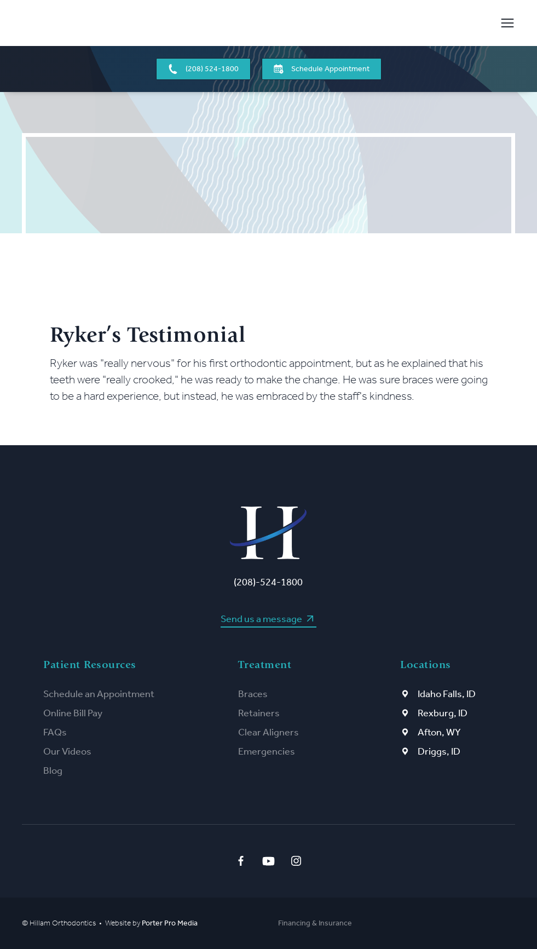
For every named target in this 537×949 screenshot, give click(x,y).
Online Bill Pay (72, 713)
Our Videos (67, 751)
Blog (52, 770)
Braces (253, 694)
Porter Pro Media (170, 923)
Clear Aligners (268, 732)
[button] (503, 22)
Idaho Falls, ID (447, 694)
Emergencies (266, 751)
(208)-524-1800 (268, 582)
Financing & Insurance (315, 923)
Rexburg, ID (442, 713)
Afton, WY (439, 732)
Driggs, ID (439, 751)
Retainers (259, 713)
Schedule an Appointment (98, 694)
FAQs (55, 732)
